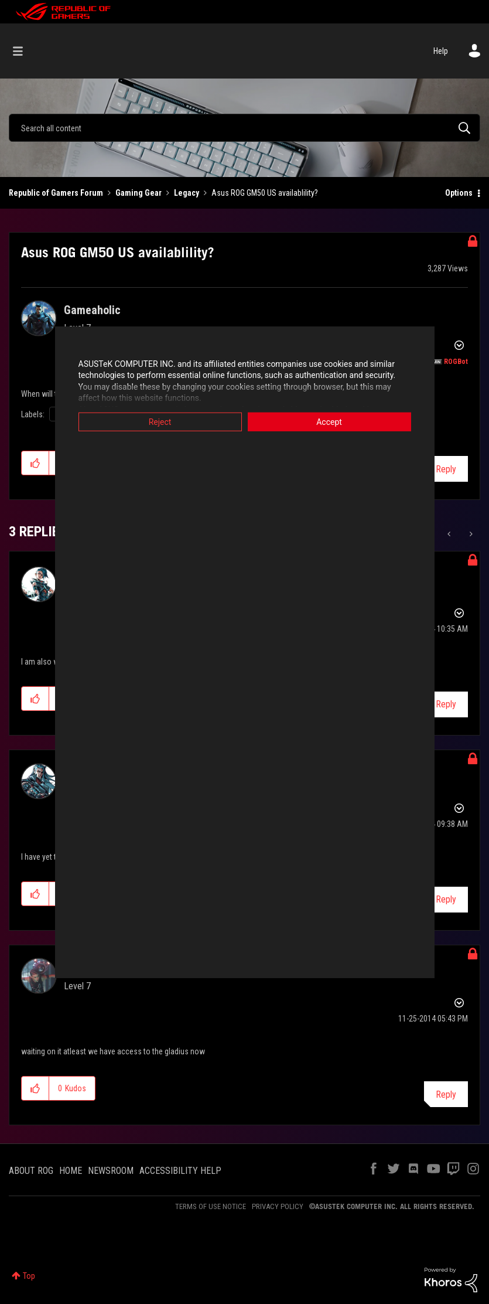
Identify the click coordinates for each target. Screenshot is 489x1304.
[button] (35, 463)
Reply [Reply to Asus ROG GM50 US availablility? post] (446, 469)
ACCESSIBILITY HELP (180, 1170)
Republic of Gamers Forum (56, 193)
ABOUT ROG (31, 1170)
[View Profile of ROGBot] (456, 362)
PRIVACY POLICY (277, 1206)
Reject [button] (160, 421)
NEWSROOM (111, 1170)
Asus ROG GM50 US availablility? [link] (264, 193)
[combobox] (244, 128)
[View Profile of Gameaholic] (92, 310)
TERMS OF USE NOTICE (210, 1206)
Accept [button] (329, 421)
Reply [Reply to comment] (446, 704)
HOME (70, 1170)
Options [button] (459, 193)
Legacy (186, 193)
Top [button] (29, 1276)
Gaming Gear (138, 193)
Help (440, 51)
